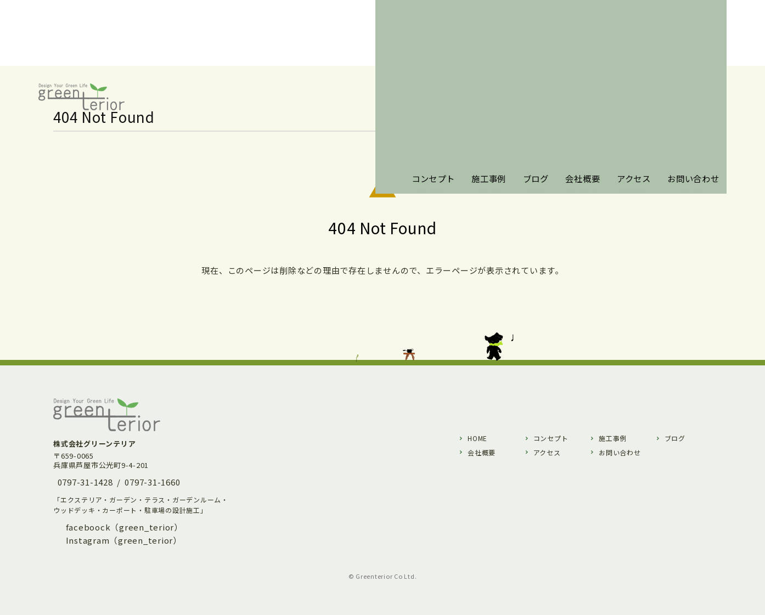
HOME (477, 438)
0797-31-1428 (85, 482)
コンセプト (551, 438)
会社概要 (482, 452)
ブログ (675, 438)
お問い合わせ (620, 452)
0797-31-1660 (152, 482)
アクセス (547, 452)
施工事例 (613, 438)
